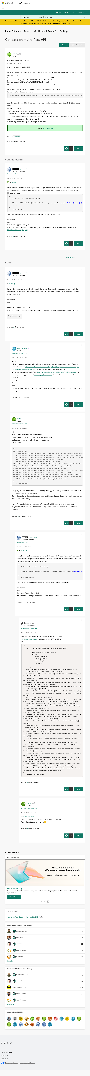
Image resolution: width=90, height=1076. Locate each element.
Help (73, 12)
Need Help (17, 136)
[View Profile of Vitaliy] (14, 54)
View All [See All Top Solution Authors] (10, 967)
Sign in (66, 12)
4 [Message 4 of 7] (13, 236)
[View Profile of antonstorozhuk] (22, 348)
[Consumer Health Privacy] (27, 1069)
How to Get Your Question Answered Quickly (23, 923)
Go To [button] (80, 12)
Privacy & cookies (6, 1058)
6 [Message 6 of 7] (27, 788)
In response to (13, 174)
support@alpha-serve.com (43, 375)
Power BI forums (13, 31)
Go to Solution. (48, 128)
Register (58, 12)
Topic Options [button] (76, 45)
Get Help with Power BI (45, 31)
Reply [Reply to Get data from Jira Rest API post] (78, 148)
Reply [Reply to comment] (78, 243)
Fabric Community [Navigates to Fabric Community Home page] (23, 3)
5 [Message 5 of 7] (27, 835)
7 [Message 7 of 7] (18, 397)
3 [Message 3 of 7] (18, 516)
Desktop (64, 31)
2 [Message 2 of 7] (13, 327)
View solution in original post (17, 230)
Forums (27, 31)
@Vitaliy (14, 182)
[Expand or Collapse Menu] (3, 8)
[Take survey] (14, 903)
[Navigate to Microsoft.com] (7, 3)
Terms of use (5, 1062)
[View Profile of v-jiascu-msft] (23, 169)
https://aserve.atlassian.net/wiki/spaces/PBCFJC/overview (56, 372)
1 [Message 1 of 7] (13, 141)
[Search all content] (63, 17)
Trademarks (4, 1065)
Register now (65, 23)
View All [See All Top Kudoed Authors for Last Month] (10, 1011)
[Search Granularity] (29, 17)
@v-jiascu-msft (26, 639)
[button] (64, 45)
